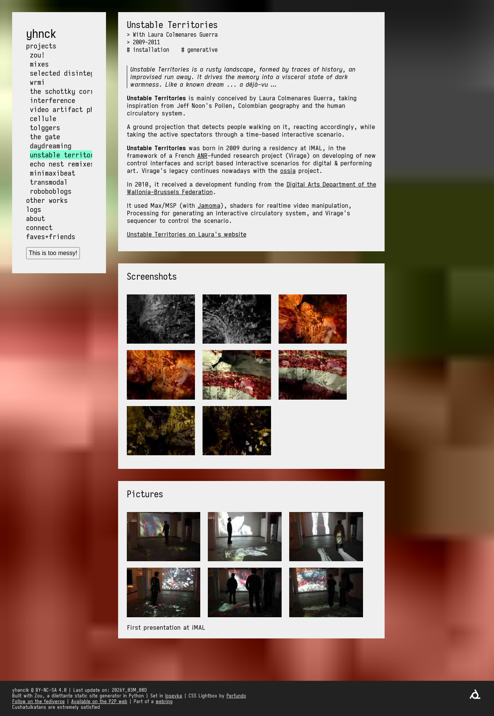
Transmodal (49, 182)
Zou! (37, 54)
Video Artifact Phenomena (75, 109)
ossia (288, 170)
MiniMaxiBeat (52, 172)
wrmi (37, 82)
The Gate (45, 136)
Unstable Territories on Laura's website (186, 234)
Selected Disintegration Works (85, 73)
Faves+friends (50, 236)
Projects (41, 45)
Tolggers (45, 127)
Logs (33, 209)
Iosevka (173, 696)
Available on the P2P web (99, 701)
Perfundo (236, 696)
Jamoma (209, 205)
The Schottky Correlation (75, 91)
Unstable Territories (68, 154)
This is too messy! (53, 253)
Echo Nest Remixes (62, 163)
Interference (52, 100)
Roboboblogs (51, 191)
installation (151, 49)
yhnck (41, 33)
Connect (39, 227)
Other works (47, 200)
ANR (202, 155)
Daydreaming (51, 145)
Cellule (43, 118)
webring (164, 701)
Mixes (39, 63)
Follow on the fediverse (38, 701)
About (35, 218)
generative (202, 49)
